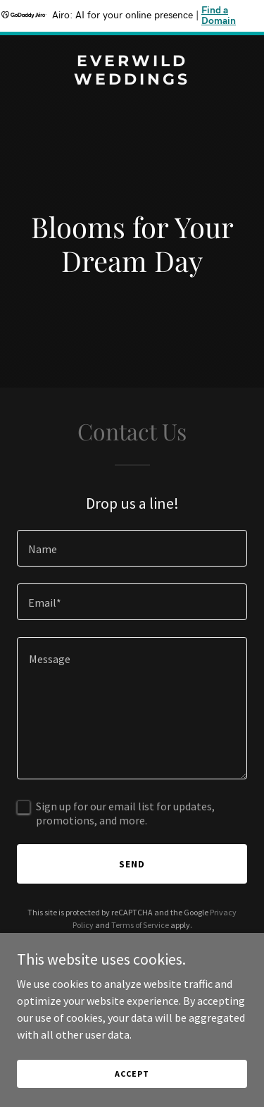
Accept (132, 1073)
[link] (132, 80)
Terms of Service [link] (140, 925)
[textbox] (132, 548)
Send (132, 864)
